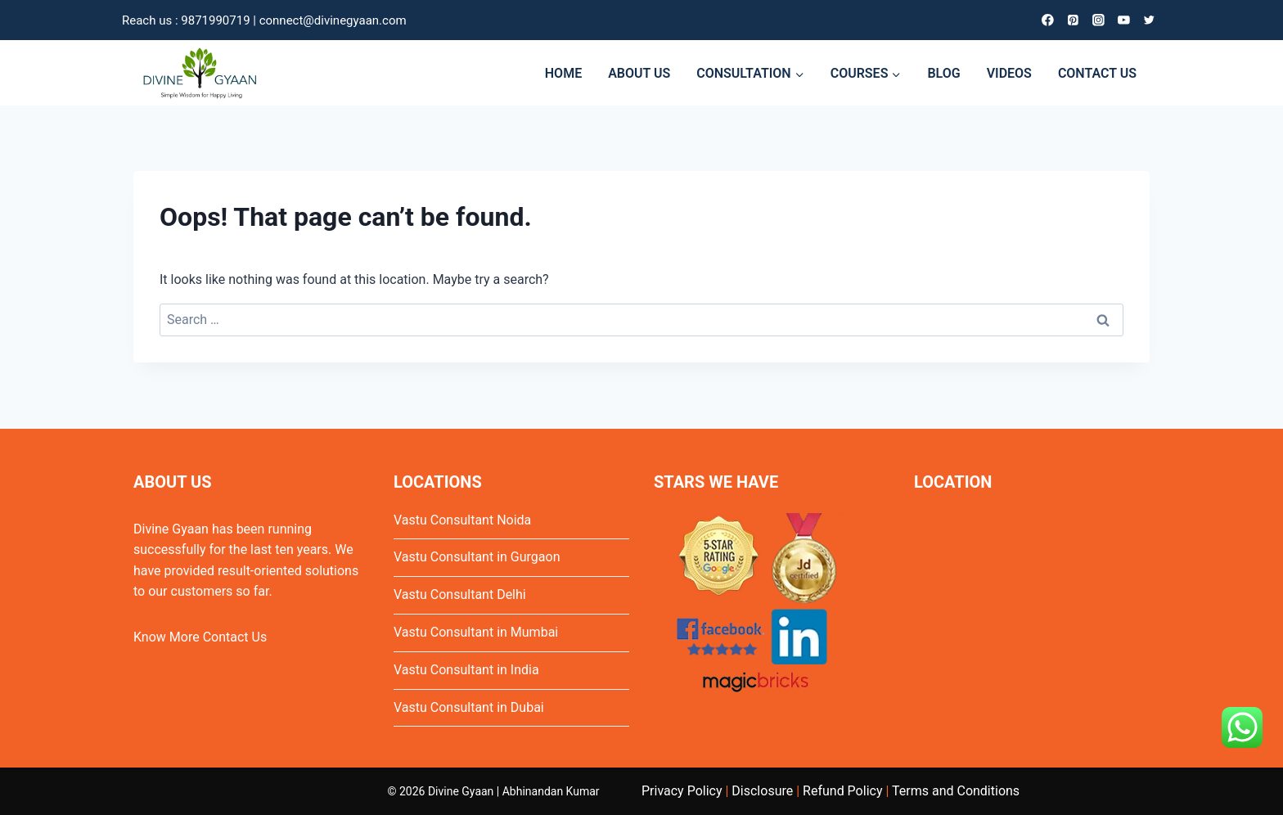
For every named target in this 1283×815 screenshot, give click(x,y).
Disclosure (762, 791)
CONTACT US (1097, 73)
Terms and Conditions (956, 791)
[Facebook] (1048, 20)
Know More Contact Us (200, 637)
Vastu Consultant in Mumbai (476, 632)
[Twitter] (1149, 20)
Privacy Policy (682, 791)
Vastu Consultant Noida (462, 520)
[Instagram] (1098, 20)
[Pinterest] (1073, 20)
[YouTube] (1124, 20)
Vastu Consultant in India (466, 670)
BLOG (943, 73)
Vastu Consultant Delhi (460, 594)
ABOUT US (639, 73)
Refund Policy (842, 791)
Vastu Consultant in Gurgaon (477, 557)
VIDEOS (1009, 73)
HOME (563, 73)
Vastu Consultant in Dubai (469, 707)
